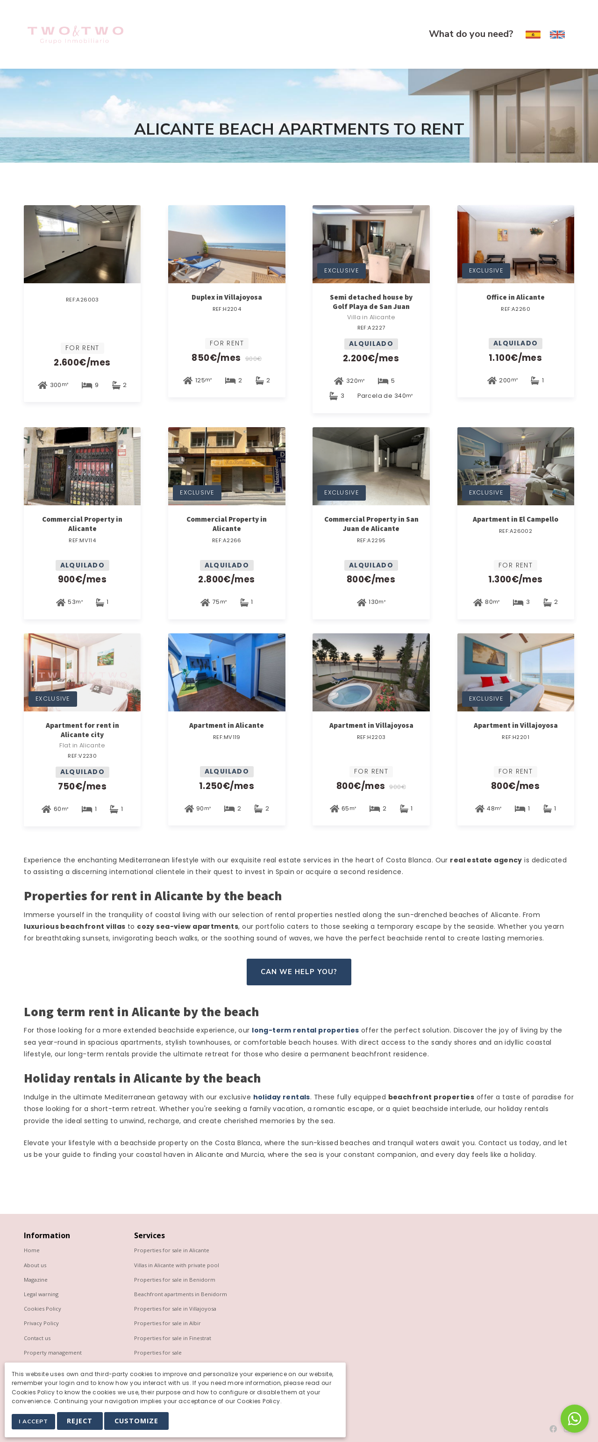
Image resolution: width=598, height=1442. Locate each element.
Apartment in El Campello (515, 519)
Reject (82, 1421)
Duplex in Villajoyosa (227, 297)
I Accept (35, 1422)
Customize (139, 1421)
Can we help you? (299, 971)
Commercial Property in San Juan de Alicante (371, 524)
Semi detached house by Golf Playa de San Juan (371, 302)
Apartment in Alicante (226, 725)
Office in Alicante (515, 297)
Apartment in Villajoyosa (371, 725)
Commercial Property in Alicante (82, 524)
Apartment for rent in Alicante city (82, 730)
